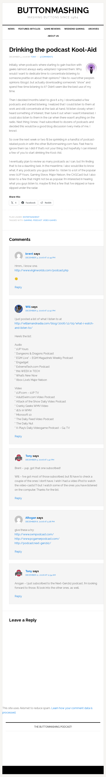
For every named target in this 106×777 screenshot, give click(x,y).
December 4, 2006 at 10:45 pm (40, 257)
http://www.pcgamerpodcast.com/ (37, 538)
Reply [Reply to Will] (18, 436)
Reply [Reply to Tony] (18, 498)
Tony (28, 456)
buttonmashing (53, 10)
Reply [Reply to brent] (18, 287)
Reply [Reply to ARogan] (18, 551)
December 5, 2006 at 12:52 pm (40, 310)
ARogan (30, 517)
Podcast (37, 220)
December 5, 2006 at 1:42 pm (39, 460)
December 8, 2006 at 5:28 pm (40, 521)
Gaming (28, 220)
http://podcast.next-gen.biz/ (33, 543)
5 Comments (46, 57)
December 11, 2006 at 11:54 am (40, 575)
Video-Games (50, 220)
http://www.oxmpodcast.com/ (34, 534)
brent (29, 253)
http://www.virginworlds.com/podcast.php (41, 270)
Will (28, 306)
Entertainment (31, 217)
